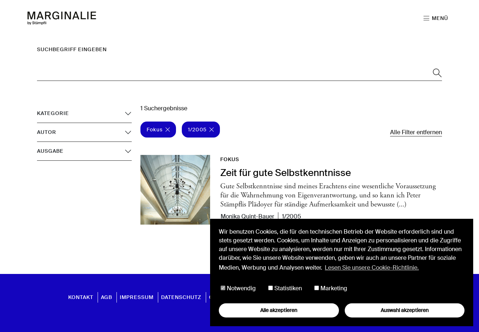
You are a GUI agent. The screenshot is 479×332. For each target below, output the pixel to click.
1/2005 (201, 129)
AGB (106, 297)
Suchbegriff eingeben (72, 49)
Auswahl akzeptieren (405, 310)
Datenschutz (181, 297)
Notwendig (238, 288)
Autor (46, 132)
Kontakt (80, 297)
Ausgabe (50, 151)
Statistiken (285, 288)
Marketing (330, 288)
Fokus (158, 129)
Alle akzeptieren (278, 310)
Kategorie (53, 113)
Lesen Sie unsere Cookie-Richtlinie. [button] (372, 267)
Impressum (136, 297)
